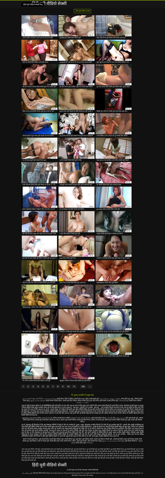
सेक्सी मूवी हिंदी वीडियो (70, 401)
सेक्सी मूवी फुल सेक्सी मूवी (121, 456)
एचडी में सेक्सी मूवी (43, 441)
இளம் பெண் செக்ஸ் (109, 441)
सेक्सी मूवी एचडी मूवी (52, 456)
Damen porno (75, 473)
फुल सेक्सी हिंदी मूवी (129, 449)
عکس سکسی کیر (27, 473)
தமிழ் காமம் (120, 418)
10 (68, 387)
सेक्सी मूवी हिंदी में (111, 458)
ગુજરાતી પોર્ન (75, 418)
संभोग (39, 418)
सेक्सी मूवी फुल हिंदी (134, 456)
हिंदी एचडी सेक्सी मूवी (92, 399)
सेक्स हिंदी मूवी (103, 451)
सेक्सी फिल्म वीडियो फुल (86, 453)
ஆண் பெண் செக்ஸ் (37, 401)
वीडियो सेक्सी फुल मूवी (123, 420)
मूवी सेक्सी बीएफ (51, 451)
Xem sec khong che (64, 473)
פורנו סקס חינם (104, 473)
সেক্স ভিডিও (39, 399)
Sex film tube (94, 473)
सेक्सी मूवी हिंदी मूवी (99, 458)
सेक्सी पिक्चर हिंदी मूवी (33, 453)
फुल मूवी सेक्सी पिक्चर (80, 449)
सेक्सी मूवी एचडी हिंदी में (77, 456)
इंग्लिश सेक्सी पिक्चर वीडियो (61, 418)
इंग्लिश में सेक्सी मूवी (97, 420)
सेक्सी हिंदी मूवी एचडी (56, 441)
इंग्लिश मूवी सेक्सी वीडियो (68, 420)
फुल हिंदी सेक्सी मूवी (40, 451)
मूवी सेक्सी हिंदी (44, 439)
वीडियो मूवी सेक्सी (110, 420)
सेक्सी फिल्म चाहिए (70, 441)
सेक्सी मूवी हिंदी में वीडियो (123, 458)
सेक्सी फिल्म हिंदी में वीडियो (65, 399)
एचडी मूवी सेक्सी (45, 449)
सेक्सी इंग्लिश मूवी (113, 401)
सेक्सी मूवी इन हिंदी (138, 453)
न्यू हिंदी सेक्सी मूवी (68, 449)
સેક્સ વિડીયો (123, 401)
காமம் (24, 399)
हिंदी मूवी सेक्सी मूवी (132, 418)
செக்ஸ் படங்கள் (82, 402)
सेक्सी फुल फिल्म (54, 420)
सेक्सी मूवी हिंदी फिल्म (84, 420)
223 (83, 387)
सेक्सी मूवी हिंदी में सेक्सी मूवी (103, 439)
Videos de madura (52, 473)
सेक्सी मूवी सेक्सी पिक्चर (52, 458)
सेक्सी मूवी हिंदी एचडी (120, 439)
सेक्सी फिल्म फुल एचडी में (47, 453)
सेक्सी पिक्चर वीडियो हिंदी (54, 401)
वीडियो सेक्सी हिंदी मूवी (85, 401)
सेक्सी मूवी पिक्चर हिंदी (91, 456)
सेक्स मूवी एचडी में (94, 451)
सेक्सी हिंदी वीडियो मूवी (56, 439)
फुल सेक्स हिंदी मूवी (92, 449)
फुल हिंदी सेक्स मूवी (29, 451)
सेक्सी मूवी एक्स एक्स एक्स (28, 456)
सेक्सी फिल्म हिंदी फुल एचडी (101, 453)
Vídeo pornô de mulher (85, 475)
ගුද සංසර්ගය (104, 399)
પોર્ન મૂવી (121, 441)
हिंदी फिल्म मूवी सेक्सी (99, 401)
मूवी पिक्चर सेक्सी (132, 439)
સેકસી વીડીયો (85, 418)
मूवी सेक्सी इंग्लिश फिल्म (99, 418)
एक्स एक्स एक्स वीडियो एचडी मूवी (30, 449)
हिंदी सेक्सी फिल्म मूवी (94, 441)
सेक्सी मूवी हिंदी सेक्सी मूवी (28, 460)
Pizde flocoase (130, 473)
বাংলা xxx (31, 399)
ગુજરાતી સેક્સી (47, 418)
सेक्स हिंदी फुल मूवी (127, 399)
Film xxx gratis (85, 473)
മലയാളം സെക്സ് (29, 418)
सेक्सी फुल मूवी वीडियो (126, 453)
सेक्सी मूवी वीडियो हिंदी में (38, 458)
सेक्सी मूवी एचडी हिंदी (42, 420)
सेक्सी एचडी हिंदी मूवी (114, 451)
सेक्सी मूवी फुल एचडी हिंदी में (105, 456)
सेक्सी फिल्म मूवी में (73, 453)
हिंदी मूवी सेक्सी (82, 441)
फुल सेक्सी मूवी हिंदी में (104, 449)
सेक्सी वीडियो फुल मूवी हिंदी (72, 439)
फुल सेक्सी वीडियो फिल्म (117, 449)
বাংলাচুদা (89, 443)
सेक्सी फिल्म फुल (79, 399)
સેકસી (109, 418)
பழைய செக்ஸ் (114, 399)
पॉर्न (114, 418)
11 (74, 387)
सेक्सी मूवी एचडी (41, 456)
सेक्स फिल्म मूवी (83, 451)
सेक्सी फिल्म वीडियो (135, 401)
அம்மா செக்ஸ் (50, 399)
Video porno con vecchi (117, 473)
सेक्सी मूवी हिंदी (64, 458)
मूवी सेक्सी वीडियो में (131, 441)
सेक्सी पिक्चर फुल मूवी (126, 451)
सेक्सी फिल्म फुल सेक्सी (61, 453)
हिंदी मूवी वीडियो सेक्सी (82, 11)
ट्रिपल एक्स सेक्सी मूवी (56, 449)
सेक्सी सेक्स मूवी (81, 443)
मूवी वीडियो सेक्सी (87, 439)
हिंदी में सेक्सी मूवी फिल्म (30, 439)
